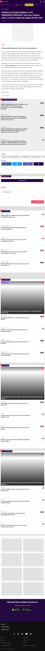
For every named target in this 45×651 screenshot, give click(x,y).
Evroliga (5, 157)
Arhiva (24, 643)
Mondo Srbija (5, 627)
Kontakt (25, 640)
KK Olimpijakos (25, 157)
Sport (2, 9)
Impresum (3, 640)
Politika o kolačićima (6, 643)
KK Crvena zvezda (14, 157)
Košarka (6, 9)
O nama (2, 637)
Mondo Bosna (5, 629)
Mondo (3, 624)
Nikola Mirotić (36, 157)
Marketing (25, 637)
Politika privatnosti (5, 645)
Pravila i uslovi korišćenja (29, 645)
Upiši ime (3, 187)
